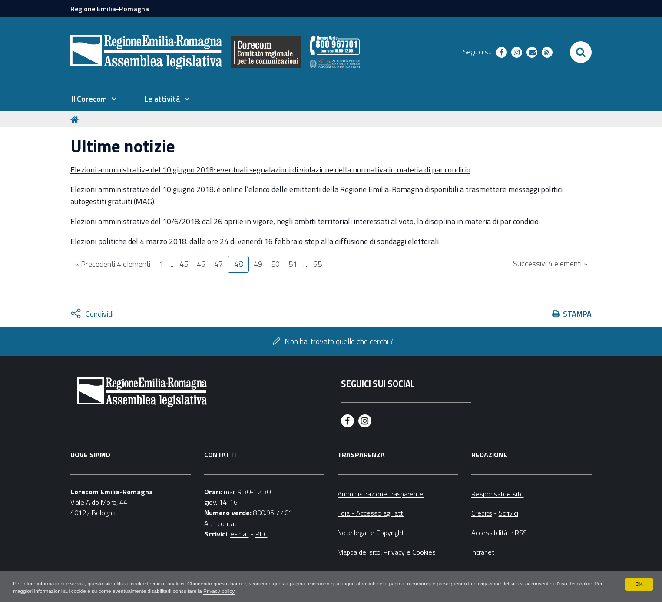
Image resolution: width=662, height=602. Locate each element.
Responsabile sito (497, 494)
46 (201, 264)
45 (183, 264)
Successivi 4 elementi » (550, 263)
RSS (521, 532)
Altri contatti (222, 523)
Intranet (482, 552)
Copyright (390, 532)
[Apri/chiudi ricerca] (581, 52)
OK (638, 584)
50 (275, 264)
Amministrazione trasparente (381, 494)
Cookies (424, 552)
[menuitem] (93, 99)
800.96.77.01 (272, 512)
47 (218, 264)
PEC (261, 534)
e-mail (239, 534)
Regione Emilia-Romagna (109, 8)
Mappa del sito (359, 552)
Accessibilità (489, 532)
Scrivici (508, 513)
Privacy (394, 552)
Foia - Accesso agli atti (371, 513)
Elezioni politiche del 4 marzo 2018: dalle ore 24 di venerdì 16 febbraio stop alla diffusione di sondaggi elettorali (254, 241)
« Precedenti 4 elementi (112, 264)
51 (292, 264)
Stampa (577, 314)
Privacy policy (232, 592)
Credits (481, 513)
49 (258, 264)
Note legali (353, 532)
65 (317, 264)
